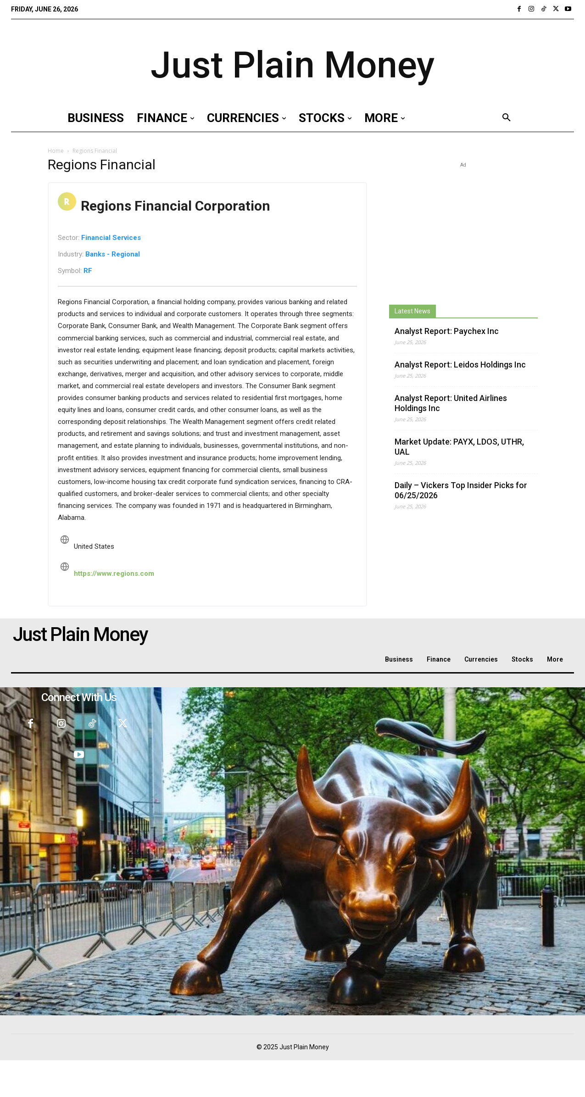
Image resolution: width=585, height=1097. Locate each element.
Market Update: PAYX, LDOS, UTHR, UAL (459, 447)
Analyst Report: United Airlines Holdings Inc (451, 403)
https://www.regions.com (114, 573)
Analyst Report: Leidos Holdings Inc (460, 364)
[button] (507, 118)
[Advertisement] (463, 227)
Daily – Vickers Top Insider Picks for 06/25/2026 (461, 490)
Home (56, 151)
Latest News (412, 311)
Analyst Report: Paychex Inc (447, 331)
